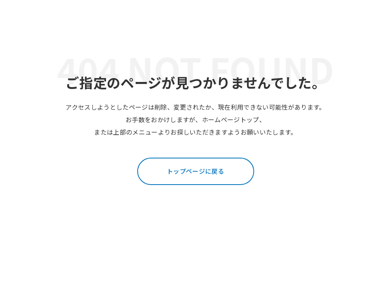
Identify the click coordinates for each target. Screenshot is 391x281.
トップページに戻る (195, 171)
